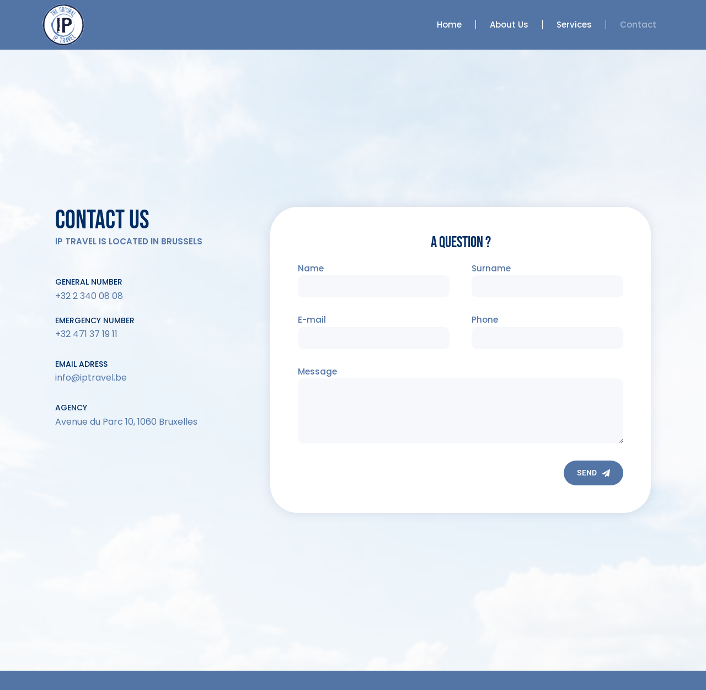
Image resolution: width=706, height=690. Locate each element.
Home (449, 24)
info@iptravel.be (91, 377)
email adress (81, 364)
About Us (509, 24)
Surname (491, 268)
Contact (638, 24)
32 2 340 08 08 (92, 296)
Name (311, 268)
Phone (485, 319)
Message (317, 371)
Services (574, 24)
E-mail (312, 319)
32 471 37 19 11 (89, 334)
